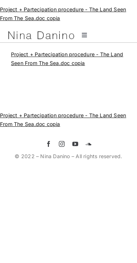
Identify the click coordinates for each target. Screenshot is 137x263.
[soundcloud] (88, 162)
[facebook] (49, 162)
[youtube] (75, 162)
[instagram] (62, 162)
